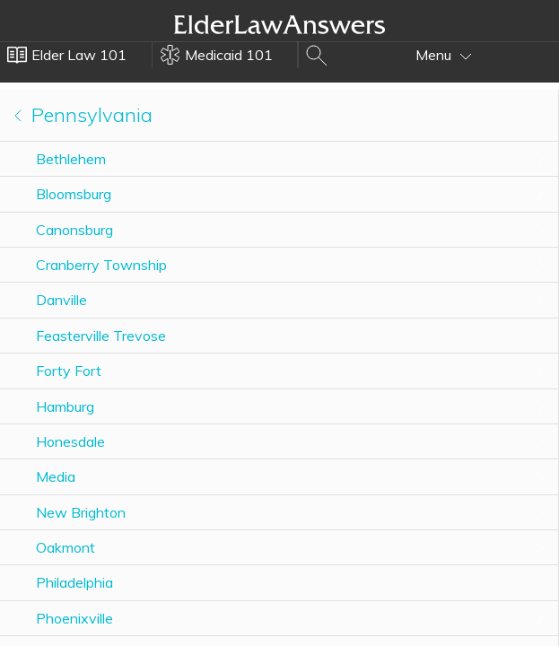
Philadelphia (74, 582)
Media (55, 476)
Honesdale (70, 441)
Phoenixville (74, 618)
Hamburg (65, 406)
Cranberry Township (101, 265)
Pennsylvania (83, 114)
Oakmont (65, 547)
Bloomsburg (73, 194)
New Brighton (81, 512)
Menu (443, 55)
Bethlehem (71, 159)
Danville (61, 300)
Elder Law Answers (280, 24)
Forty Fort (68, 371)
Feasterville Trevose (101, 336)
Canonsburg (74, 230)
